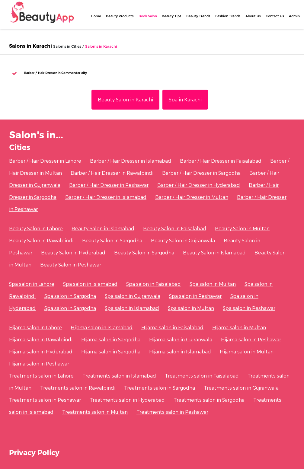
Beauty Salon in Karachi (125, 99)
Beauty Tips (171, 16)
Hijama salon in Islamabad (102, 327)
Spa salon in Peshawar (195, 296)
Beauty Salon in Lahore (36, 228)
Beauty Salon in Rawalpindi (41, 240)
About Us (253, 16)
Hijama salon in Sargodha (110, 339)
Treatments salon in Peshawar (45, 400)
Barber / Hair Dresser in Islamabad (130, 161)
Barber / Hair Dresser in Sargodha (201, 173)
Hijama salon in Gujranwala (180, 339)
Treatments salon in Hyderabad (127, 400)
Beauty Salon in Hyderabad (73, 252)
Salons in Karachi (30, 46)
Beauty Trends (198, 16)
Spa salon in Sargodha (70, 296)
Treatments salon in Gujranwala (241, 388)
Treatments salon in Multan (95, 412)
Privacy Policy (34, 452)
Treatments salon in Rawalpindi (77, 388)
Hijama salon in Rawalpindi (40, 339)
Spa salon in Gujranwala (132, 296)
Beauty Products (120, 16)
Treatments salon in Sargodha (159, 388)
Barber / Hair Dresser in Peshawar (109, 185)
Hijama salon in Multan (239, 327)
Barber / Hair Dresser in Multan (191, 197)
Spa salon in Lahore (31, 284)
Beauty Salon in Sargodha (112, 240)
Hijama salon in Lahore (35, 327)
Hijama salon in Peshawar (251, 339)
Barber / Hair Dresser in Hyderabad (198, 185)
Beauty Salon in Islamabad (103, 228)
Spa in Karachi (185, 99)
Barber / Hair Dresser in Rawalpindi (112, 173)
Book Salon (148, 16)
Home (96, 16)
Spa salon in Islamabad (90, 284)
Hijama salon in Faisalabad (172, 327)
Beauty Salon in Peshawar (70, 264)
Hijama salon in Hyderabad (40, 351)
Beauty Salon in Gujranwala (183, 240)
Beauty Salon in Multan (242, 228)
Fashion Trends (228, 16)
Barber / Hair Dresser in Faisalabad (220, 161)
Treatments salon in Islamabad (119, 375)
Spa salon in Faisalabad (153, 284)
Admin (294, 16)
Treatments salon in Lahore (41, 375)
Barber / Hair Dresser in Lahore (45, 161)
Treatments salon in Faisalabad (202, 375)
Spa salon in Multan (213, 284)
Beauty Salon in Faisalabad (174, 228)
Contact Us (275, 16)
